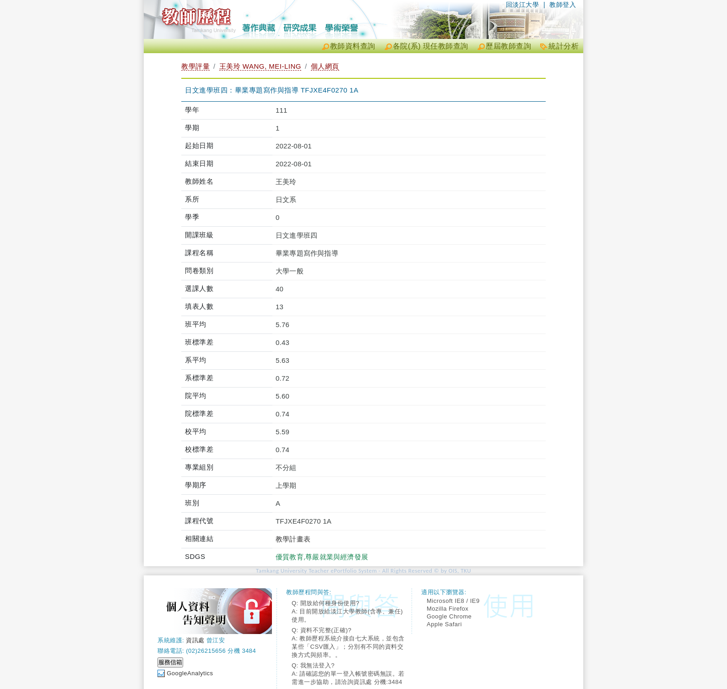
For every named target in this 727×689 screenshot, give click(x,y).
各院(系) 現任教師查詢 (430, 46)
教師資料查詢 (352, 46)
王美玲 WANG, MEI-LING (260, 66)
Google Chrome (449, 616)
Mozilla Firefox (447, 608)
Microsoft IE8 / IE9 (453, 600)
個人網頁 (325, 66)
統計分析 (563, 46)
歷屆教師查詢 (508, 46)
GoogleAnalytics (190, 673)
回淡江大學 (522, 4)
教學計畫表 (293, 539)
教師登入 (562, 4)
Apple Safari (444, 624)
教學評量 (195, 66)
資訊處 (195, 640)
